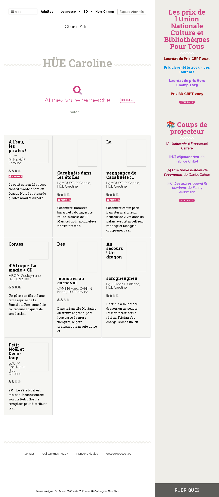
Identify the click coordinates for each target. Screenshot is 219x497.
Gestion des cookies (118, 453)
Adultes (47, 11)
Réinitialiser (127, 100)
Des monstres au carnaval (70, 263)
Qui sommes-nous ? (55, 453)
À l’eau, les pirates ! (17, 146)
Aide (16, 12)
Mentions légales (87, 453)
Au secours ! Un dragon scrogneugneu (121, 261)
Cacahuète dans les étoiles (74, 175)
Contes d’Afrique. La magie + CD (22, 256)
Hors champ (104, 11)
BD (85, 11)
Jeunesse (68, 11)
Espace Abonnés (132, 11)
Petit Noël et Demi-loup (16, 351)
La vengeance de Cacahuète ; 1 (121, 159)
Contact (29, 453)
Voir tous (187, 102)
